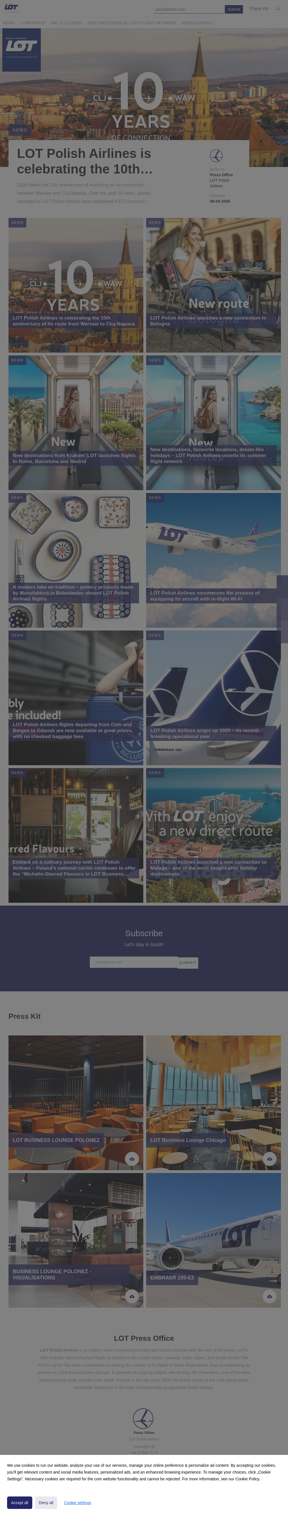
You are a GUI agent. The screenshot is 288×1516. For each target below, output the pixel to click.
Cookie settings (77, 1502)
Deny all (46, 1502)
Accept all (19, 1502)
